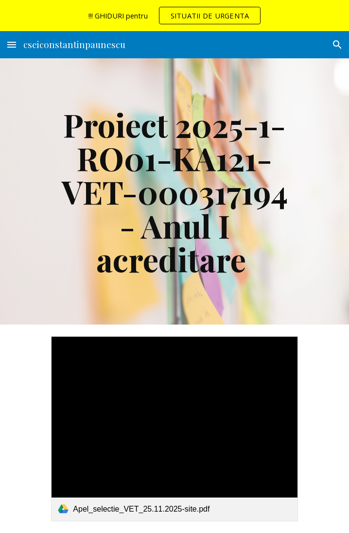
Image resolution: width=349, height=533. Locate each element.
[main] (174, 191)
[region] (174, 15)
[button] (11, 44)
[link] (174, 428)
